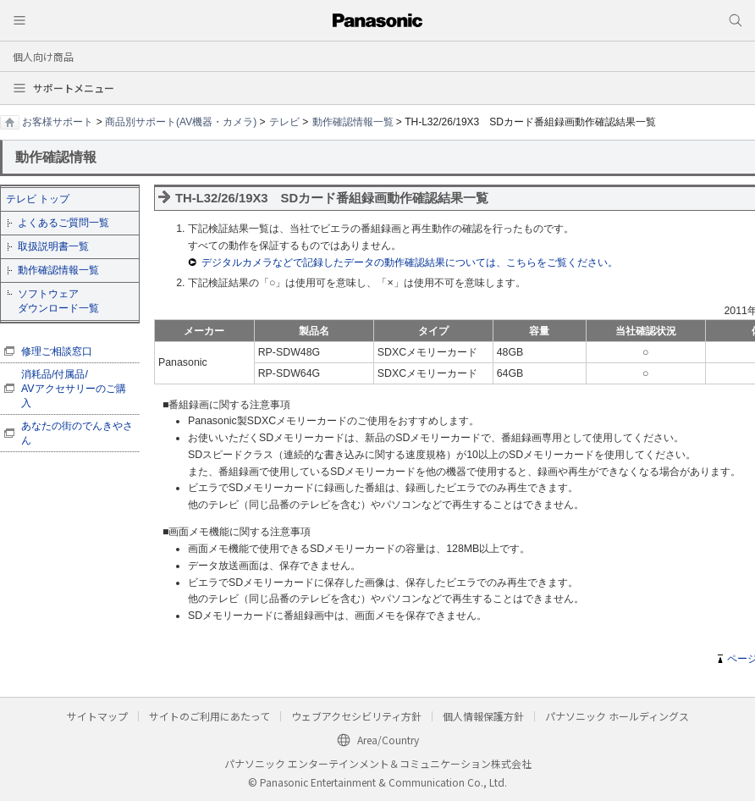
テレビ (284, 122)
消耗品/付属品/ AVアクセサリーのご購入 (73, 388)
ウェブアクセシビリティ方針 (356, 716)
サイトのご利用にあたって (209, 716)
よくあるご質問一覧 (63, 223)
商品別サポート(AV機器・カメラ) (180, 122)
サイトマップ (97, 716)
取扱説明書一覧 (53, 246)
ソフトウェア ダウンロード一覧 (58, 301)
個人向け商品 (43, 56)
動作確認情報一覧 (353, 122)
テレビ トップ (37, 199)
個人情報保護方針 (483, 716)
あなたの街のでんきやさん (77, 433)
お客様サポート (57, 122)
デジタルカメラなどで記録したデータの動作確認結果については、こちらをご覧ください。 (409, 262)
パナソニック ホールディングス (617, 716)
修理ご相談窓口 (56, 351)
